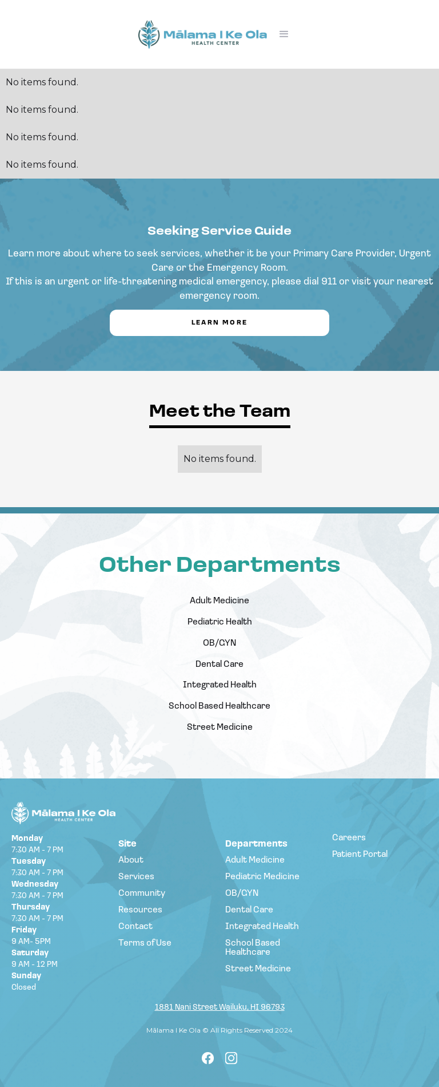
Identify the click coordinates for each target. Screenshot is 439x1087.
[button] (284, 34)
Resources (140, 910)
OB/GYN (219, 643)
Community (141, 893)
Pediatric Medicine (262, 877)
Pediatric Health (219, 622)
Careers (349, 838)
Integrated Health (220, 685)
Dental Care (219, 664)
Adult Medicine (219, 601)
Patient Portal (360, 854)
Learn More (219, 322)
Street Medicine (220, 727)
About (130, 860)
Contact (135, 926)
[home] (202, 34)
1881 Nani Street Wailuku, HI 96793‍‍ (220, 1008)
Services (136, 877)
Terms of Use (144, 943)
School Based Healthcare (219, 706)
